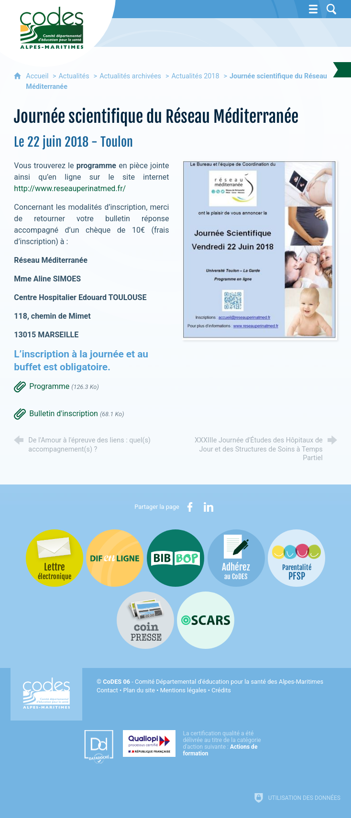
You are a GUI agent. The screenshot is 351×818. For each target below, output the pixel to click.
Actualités (73, 76)
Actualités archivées (130, 76)
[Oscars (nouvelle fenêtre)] (205, 620)
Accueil (38, 76)
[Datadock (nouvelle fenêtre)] (98, 747)
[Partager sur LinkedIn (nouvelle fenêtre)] (208, 507)
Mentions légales (183, 690)
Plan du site (139, 690)
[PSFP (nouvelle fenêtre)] (296, 558)
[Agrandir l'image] (259, 249)
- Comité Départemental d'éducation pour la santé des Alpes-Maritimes (213, 681)
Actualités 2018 (195, 76)
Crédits (220, 690)
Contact (107, 690)
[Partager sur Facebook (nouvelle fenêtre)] (190, 507)
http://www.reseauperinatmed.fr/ (70, 188)
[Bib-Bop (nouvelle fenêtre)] (175, 558)
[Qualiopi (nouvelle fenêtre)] (194, 743)
